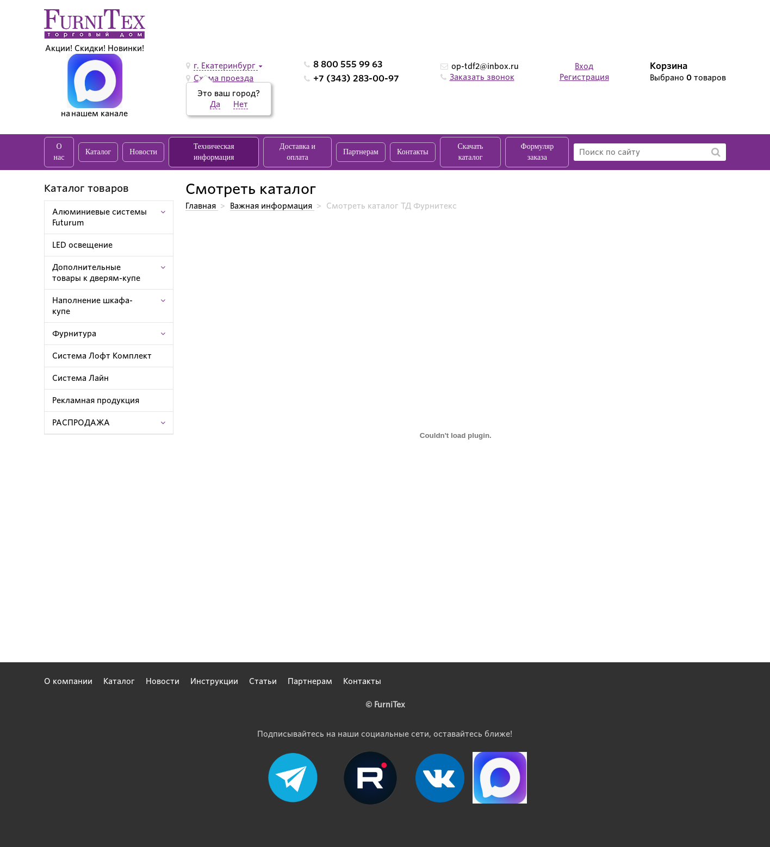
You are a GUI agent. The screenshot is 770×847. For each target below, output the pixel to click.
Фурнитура (74, 333)
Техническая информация (214, 151)
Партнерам (360, 152)
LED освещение (82, 245)
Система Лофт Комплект (102, 356)
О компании (68, 681)
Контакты (413, 152)
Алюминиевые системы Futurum (99, 217)
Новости (143, 152)
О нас (59, 151)
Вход (584, 66)
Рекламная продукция (95, 400)
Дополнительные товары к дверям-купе (96, 273)
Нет (240, 104)
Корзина (669, 66)
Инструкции (214, 681)
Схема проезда (223, 78)
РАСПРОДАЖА (81, 422)
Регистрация (584, 77)
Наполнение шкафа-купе (92, 306)
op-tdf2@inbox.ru (485, 66)
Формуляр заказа (537, 151)
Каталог (98, 152)
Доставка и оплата (297, 151)
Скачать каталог (470, 151)
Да (215, 104)
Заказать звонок (482, 77)
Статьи (263, 681)
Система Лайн (80, 378)
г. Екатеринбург (226, 65)
